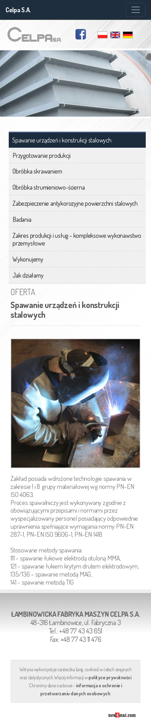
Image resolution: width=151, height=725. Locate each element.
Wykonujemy (28, 259)
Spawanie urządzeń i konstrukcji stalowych (62, 140)
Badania (22, 219)
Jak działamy (28, 275)
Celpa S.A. (18, 10)
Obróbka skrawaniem (37, 171)
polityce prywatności (109, 677)
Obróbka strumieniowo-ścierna (49, 187)
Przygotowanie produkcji (41, 155)
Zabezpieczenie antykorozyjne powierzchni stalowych (75, 203)
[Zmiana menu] (135, 10)
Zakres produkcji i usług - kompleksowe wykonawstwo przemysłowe (77, 239)
